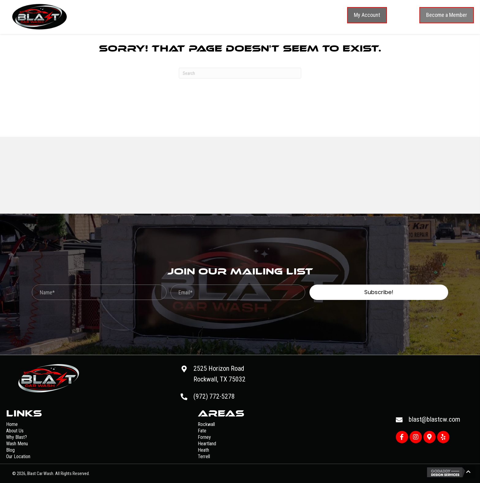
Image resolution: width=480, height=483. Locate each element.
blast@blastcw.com (434, 419)
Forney (204, 437)
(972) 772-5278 (214, 396)
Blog (10, 450)
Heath (203, 450)
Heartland (207, 444)
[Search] (240, 73)
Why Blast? (16, 437)
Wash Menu (17, 444)
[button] (367, 15)
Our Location (18, 456)
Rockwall (206, 424)
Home (12, 424)
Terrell (204, 456)
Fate (202, 431)
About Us (15, 431)
